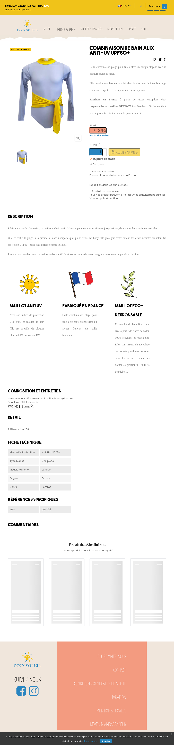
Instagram (34, 691)
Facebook (21, 691)
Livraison (118, 697)
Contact (119, 670)
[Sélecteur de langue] (125, 5)
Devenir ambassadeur (108, 724)
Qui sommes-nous (112, 656)
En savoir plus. (91, 741)
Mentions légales (111, 711)
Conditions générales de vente (100, 683)
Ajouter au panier (124, 152)
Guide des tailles (99, 135)
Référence (13, 429)
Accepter (105, 741)
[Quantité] (96, 152)
